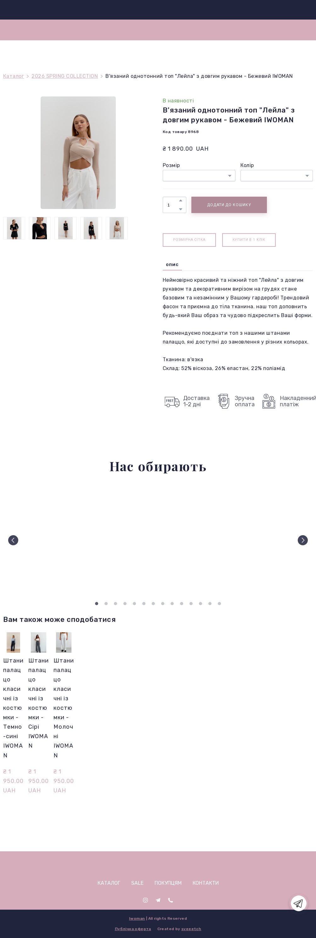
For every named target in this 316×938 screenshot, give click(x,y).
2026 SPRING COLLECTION (64, 76)
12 (200, 603)
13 (210, 603)
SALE (137, 883)
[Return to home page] (161, 10)
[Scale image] (40, 540)
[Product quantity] (173, 205)
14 (219, 603)
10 (181, 603)
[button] (180, 200)
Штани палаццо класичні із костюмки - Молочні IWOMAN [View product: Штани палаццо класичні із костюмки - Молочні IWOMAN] (64, 708)
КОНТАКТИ (206, 883)
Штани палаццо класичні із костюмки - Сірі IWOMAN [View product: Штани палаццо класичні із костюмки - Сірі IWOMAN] (38, 703)
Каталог (13, 76)
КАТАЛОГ (109, 883)
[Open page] (158, 864)
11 (191, 603)
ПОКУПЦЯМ (168, 883)
